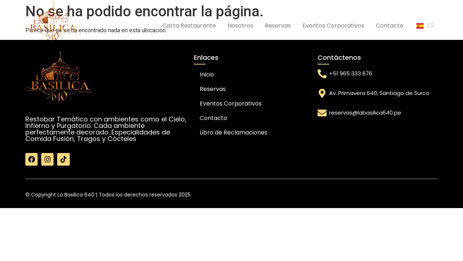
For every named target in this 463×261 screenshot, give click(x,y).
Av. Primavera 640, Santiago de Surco (379, 93)
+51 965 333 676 (350, 73)
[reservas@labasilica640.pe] (322, 112)
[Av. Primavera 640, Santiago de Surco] (322, 93)
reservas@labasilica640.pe (365, 112)
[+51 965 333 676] (322, 73)
